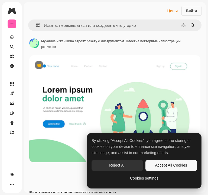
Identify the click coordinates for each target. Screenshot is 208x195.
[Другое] (12, 184)
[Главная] (12, 36)
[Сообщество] (12, 66)
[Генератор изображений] (12, 103)
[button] (35, 25)
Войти (191, 11)
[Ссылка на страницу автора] (34, 43)
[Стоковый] (12, 56)
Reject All (117, 165)
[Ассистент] (12, 132)
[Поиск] (12, 46)
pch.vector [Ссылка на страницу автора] (48, 47)
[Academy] (12, 174)
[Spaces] (12, 93)
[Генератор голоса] (12, 122)
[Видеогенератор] (12, 113)
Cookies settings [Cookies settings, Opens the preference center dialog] (144, 178)
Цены (172, 11)
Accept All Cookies (171, 165)
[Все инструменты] (12, 83)
